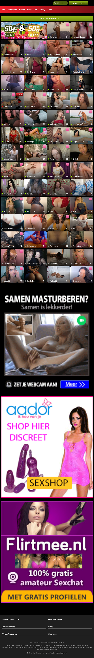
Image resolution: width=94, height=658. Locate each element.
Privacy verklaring (55, 619)
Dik (36, 10)
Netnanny (44, 650)
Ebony (42, 10)
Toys (49, 10)
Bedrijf (50, 627)
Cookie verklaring (8, 627)
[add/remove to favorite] (49, 24)
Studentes (12, 10)
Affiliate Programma (9, 634)
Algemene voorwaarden (11, 619)
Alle (3, 10)
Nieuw (22, 10)
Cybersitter (53, 650)
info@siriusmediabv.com (58, 653)
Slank (29, 10)
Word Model (52, 634)
